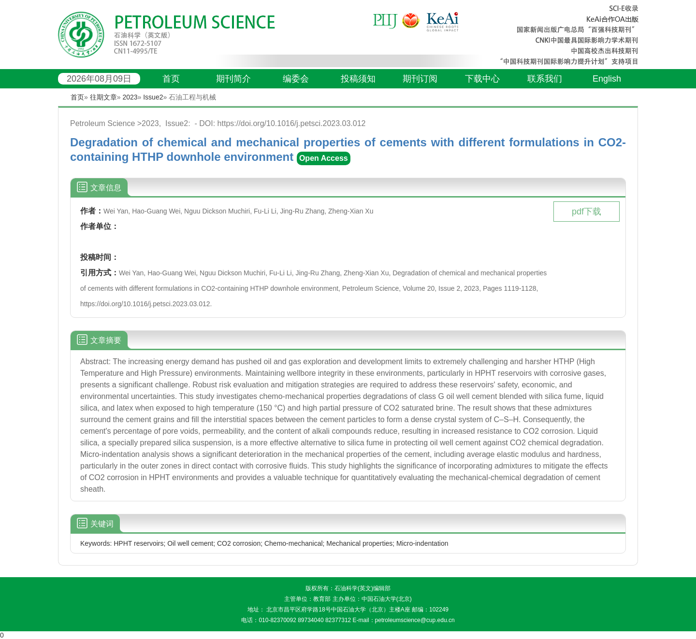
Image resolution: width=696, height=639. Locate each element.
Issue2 (153, 97)
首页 (171, 79)
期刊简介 (233, 79)
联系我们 (544, 79)
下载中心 (482, 79)
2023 (129, 97)
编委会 (296, 79)
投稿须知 (358, 79)
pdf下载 (586, 211)
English (607, 79)
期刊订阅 (420, 79)
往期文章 (103, 97)
